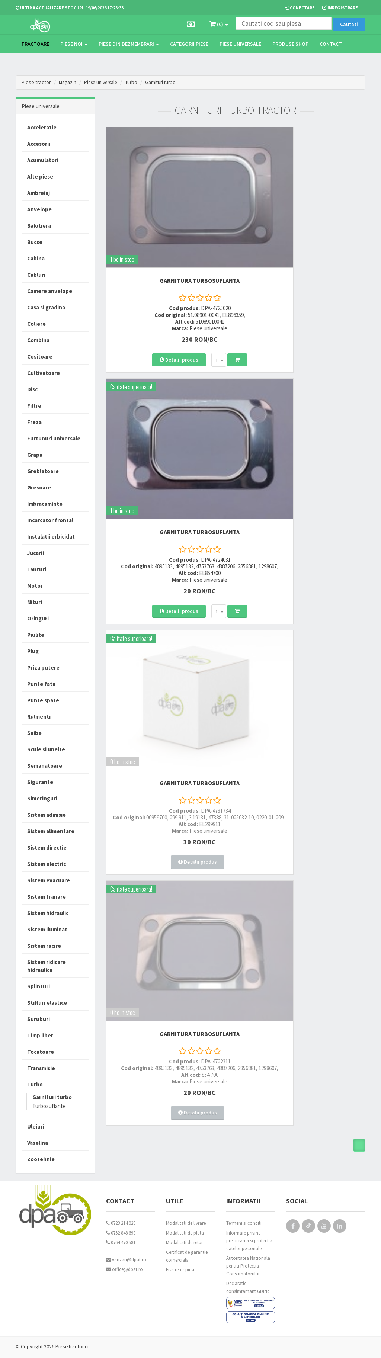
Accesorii (38, 143)
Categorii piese (189, 44)
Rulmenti (39, 716)
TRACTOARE (35, 44)
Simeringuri (42, 798)
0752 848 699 (120, 1233)
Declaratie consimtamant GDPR (247, 1287)
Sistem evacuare (48, 880)
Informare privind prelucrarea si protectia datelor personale (249, 1241)
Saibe (34, 732)
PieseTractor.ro (72, 1346)
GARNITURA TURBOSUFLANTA (168, 233)
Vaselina (37, 1142)
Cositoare (39, 356)
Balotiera (39, 225)
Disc (32, 389)
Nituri (34, 602)
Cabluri (36, 274)
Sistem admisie (46, 814)
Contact (331, 44)
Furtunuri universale (53, 438)
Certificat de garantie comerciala (187, 1256)
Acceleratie (42, 127)
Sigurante (40, 782)
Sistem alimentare (50, 831)
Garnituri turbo (166, 82)
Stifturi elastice (47, 1002)
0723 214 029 (120, 1223)
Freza (34, 422)
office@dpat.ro (124, 1269)
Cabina (36, 258)
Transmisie (41, 1068)
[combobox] (187, 319)
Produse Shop (290, 44)
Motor (35, 585)
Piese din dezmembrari (129, 44)
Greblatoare (43, 471)
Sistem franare (46, 896)
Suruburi (38, 1018)
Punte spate (43, 700)
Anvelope (39, 209)
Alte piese (40, 176)
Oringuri (38, 618)
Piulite (35, 634)
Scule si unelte (46, 749)
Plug (33, 651)
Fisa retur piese (180, 1269)
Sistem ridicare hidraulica (46, 966)
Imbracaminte (45, 503)
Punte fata (41, 683)
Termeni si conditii (244, 1223)
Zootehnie (41, 1159)
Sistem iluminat (47, 929)
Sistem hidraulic (47, 912)
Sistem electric (46, 863)
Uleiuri (35, 1126)
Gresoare (39, 487)
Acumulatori (42, 160)
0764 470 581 (120, 1242)
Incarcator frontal (50, 520)
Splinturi (38, 986)
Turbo (135, 82)
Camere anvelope (49, 291)
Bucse (34, 241)
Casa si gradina (46, 307)
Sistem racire (44, 945)
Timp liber (40, 1035)
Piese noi (73, 44)
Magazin (68, 82)
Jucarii (35, 552)
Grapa (34, 454)
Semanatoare (44, 765)
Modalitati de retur (184, 1242)
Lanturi (36, 569)
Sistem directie (47, 847)
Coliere (36, 323)
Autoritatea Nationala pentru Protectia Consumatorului (248, 1266)
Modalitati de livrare (186, 1223)
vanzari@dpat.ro (126, 1259)
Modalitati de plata (185, 1233)
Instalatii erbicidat (51, 536)
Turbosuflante (49, 1106)
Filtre (34, 405)
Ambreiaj (38, 192)
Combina (38, 340)
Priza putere (43, 667)
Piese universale (240, 44)
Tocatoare (40, 1051)
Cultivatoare (43, 372)
